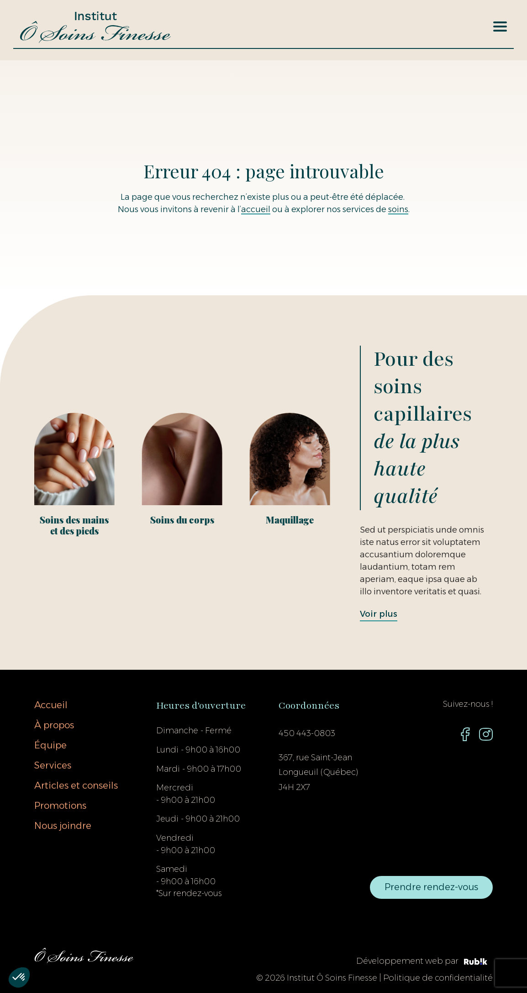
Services (52, 765)
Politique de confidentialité (438, 978)
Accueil (51, 704)
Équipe (50, 745)
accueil (255, 209)
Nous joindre (62, 825)
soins (398, 209)
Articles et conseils (76, 785)
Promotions (60, 805)
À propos (54, 725)
